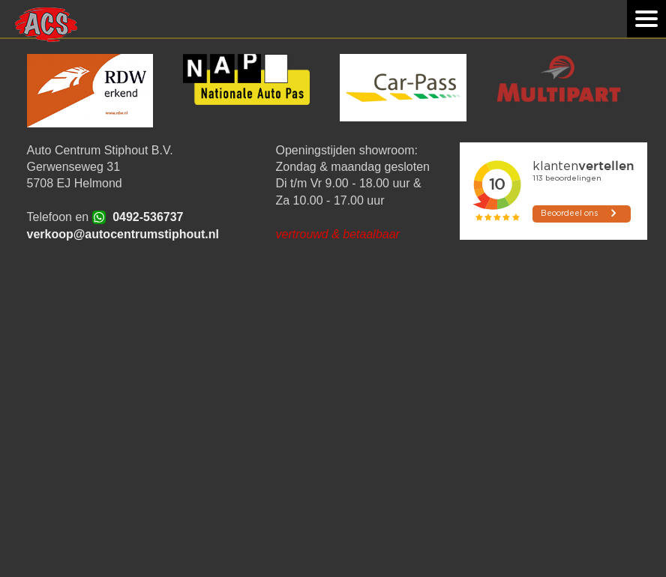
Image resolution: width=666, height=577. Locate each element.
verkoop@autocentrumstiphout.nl (123, 234)
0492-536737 (147, 217)
